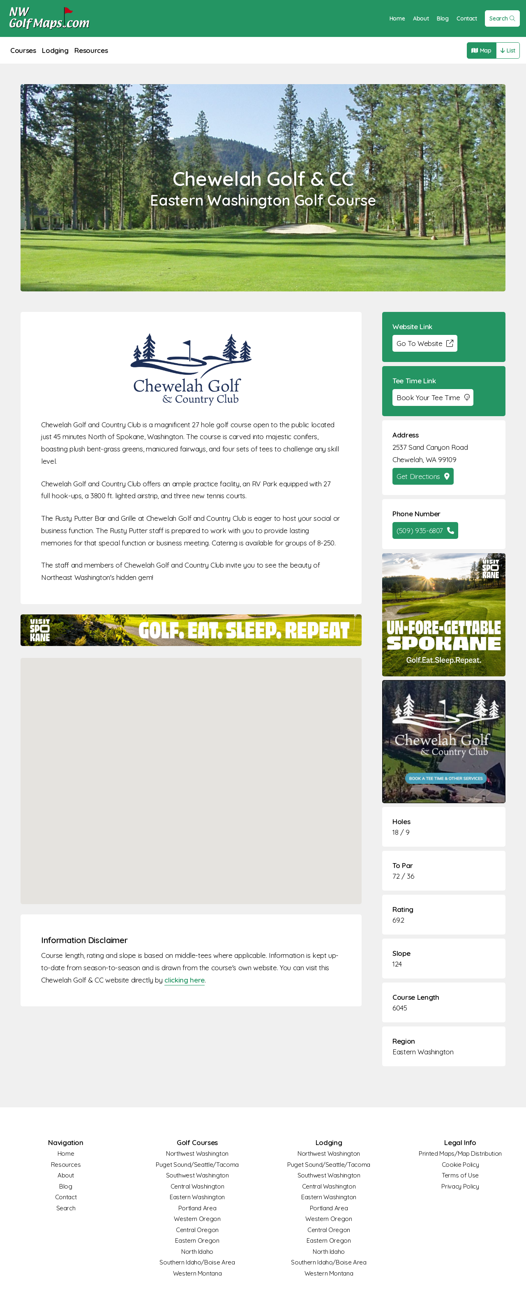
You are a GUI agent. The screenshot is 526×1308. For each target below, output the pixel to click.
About (421, 18)
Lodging (55, 50)
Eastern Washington (423, 1051)
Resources (91, 50)
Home (397, 18)
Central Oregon (197, 1230)
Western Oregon (197, 1219)
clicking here (184, 980)
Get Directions (423, 476)
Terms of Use (460, 1175)
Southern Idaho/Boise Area (197, 1262)
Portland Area (197, 1208)
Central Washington (197, 1186)
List (508, 50)
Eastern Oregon (197, 1240)
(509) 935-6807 (425, 530)
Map (481, 50)
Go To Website (425, 343)
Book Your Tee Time (433, 397)
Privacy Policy (460, 1186)
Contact (467, 18)
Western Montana (197, 1273)
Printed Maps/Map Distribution (460, 1153)
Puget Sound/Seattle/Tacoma (197, 1164)
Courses (23, 50)
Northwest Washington (197, 1153)
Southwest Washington (197, 1175)
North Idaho (197, 1251)
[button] (191, 773)
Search (502, 18)
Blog (443, 18)
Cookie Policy (460, 1164)
